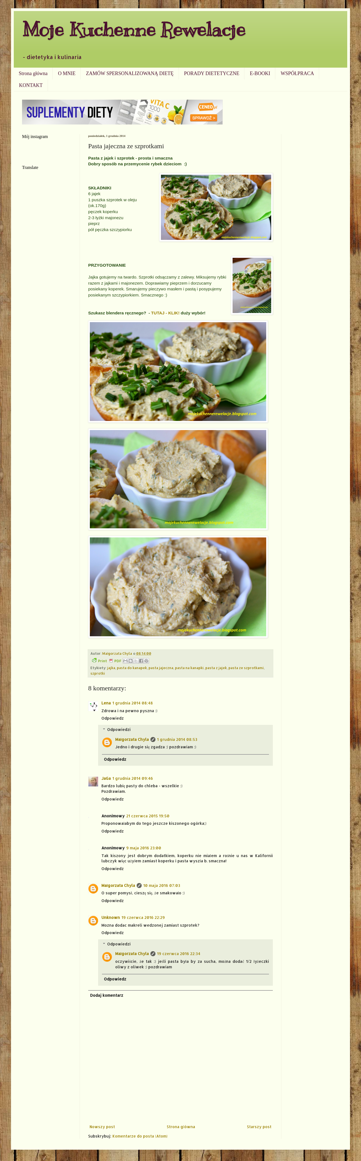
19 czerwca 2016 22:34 (178, 953)
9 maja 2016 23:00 (143, 847)
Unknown (110, 917)
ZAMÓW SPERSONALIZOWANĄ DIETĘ (130, 73)
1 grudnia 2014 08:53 (177, 739)
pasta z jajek (216, 668)
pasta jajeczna (161, 668)
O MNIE (67, 73)
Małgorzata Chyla (132, 739)
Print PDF (106, 660)
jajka (111, 668)
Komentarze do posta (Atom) (140, 1136)
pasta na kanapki (189, 668)
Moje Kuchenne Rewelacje (133, 29)
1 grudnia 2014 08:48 (132, 703)
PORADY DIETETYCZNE (211, 73)
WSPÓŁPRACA (297, 73)
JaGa (106, 778)
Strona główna (33, 73)
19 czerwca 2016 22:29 (143, 917)
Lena (106, 703)
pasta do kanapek (132, 668)
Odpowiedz (112, 718)
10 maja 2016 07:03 (161, 885)
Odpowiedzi (119, 729)
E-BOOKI (260, 73)
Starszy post (259, 1126)
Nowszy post (102, 1126)
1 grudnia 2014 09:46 (132, 778)
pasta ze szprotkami (246, 668)
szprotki (97, 673)
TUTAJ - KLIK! (165, 313)
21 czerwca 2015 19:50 (147, 815)
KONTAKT (31, 85)
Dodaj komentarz (106, 995)
